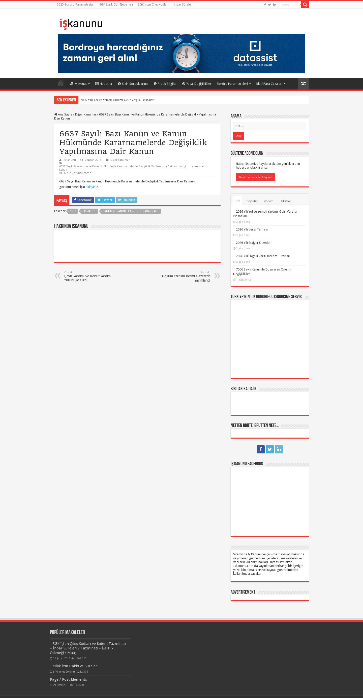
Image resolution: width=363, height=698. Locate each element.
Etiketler (285, 201)
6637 (73, 211)
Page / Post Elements (68, 679)
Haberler (103, 84)
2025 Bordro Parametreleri (75, 4)
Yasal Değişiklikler (196, 84)
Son (237, 201)
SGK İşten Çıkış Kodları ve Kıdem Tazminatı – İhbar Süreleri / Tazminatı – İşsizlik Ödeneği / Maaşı (88, 648)
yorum (269, 201)
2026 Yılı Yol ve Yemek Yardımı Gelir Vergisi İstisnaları (117, 100)
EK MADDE (89, 211)
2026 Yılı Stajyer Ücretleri (253, 243)
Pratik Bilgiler (165, 84)
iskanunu (70, 160)
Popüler (252, 201)
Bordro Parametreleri (232, 84)
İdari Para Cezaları (269, 84)
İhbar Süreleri (183, 4)
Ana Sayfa (60, 83)
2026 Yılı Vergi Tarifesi (252, 229)
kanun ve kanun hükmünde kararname (131, 211)
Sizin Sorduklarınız (133, 84)
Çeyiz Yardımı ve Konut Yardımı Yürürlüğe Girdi (90, 276)
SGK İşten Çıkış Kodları (153, 4)
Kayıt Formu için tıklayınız (255, 177)
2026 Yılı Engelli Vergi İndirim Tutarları (263, 256)
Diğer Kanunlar (85, 114)
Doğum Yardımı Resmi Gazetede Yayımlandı (184, 276)
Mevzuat (78, 84)
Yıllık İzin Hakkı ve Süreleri (75, 666)
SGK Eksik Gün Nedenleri (116, 4)
